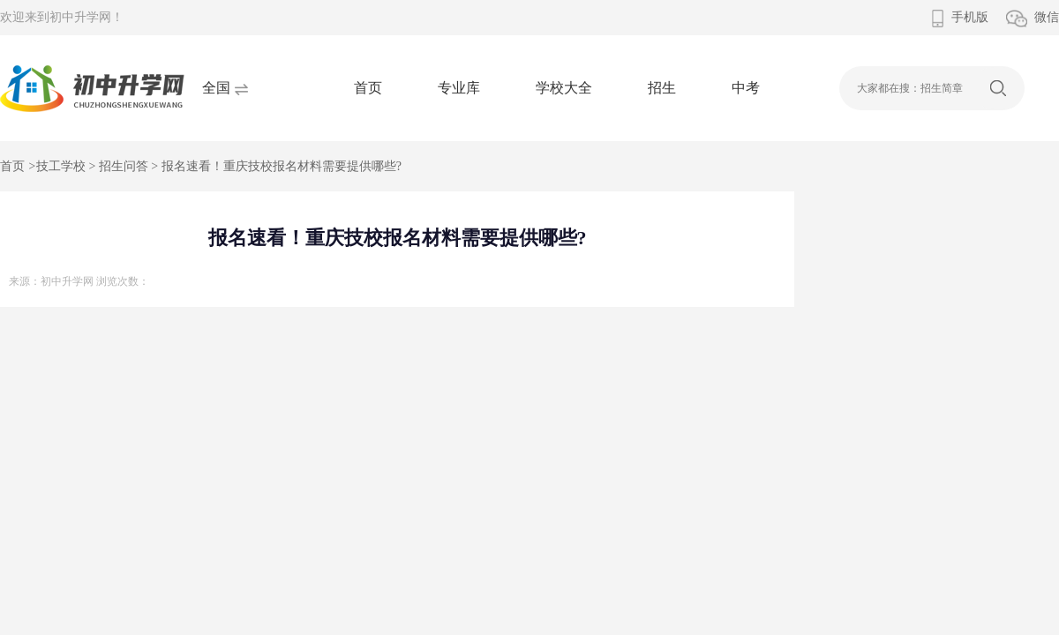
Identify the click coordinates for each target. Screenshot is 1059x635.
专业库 (459, 87)
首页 (368, 87)
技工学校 (61, 166)
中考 (746, 87)
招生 (662, 87)
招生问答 (123, 166)
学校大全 (564, 87)
